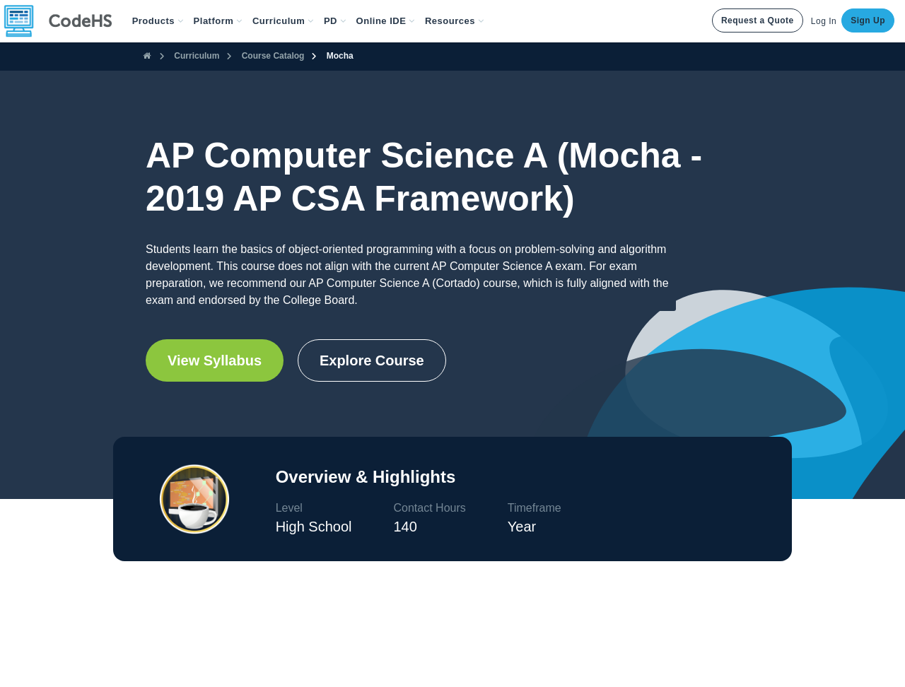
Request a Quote (757, 20)
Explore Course (372, 360)
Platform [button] (218, 21)
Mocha (340, 56)
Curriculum (196, 56)
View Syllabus (215, 360)
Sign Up (868, 20)
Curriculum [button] (283, 21)
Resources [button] (454, 21)
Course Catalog (273, 56)
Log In (823, 21)
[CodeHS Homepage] (63, 21)
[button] (158, 21)
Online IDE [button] (385, 21)
